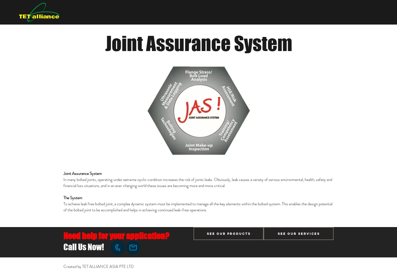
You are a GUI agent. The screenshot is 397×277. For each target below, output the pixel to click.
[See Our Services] (299, 233)
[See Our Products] (229, 233)
